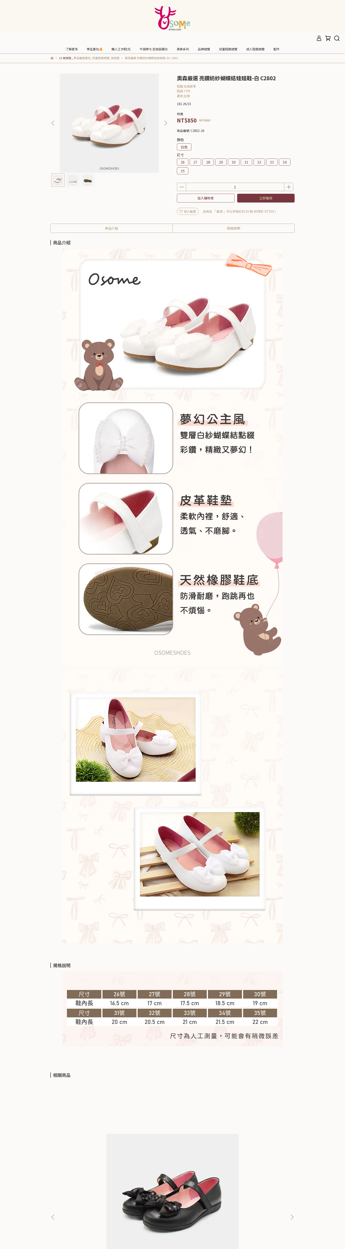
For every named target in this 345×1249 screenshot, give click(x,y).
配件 (276, 49)
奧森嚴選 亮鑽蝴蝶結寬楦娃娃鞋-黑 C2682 (201, 1140)
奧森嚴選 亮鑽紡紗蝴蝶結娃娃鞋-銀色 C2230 (142, 1140)
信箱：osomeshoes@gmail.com (159, 1200)
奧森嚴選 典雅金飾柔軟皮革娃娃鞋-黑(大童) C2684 (260, 1140)
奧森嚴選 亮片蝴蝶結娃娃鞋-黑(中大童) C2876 (83, 1140)
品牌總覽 (204, 49)
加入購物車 (205, 198)
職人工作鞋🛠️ (121, 49)
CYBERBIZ (155, 1238)
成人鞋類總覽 (255, 49)
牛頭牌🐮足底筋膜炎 (153, 49)
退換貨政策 (58, 1214)
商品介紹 (111, 228)
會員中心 (56, 1200)
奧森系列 (183, 49)
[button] (165, 123)
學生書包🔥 (95, 49)
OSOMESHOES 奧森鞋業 (67, 1187)
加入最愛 (187, 211)
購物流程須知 (59, 1207)
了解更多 (72, 49)
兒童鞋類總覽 (228, 49)
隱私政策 (56, 1220)
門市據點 (56, 1194)
